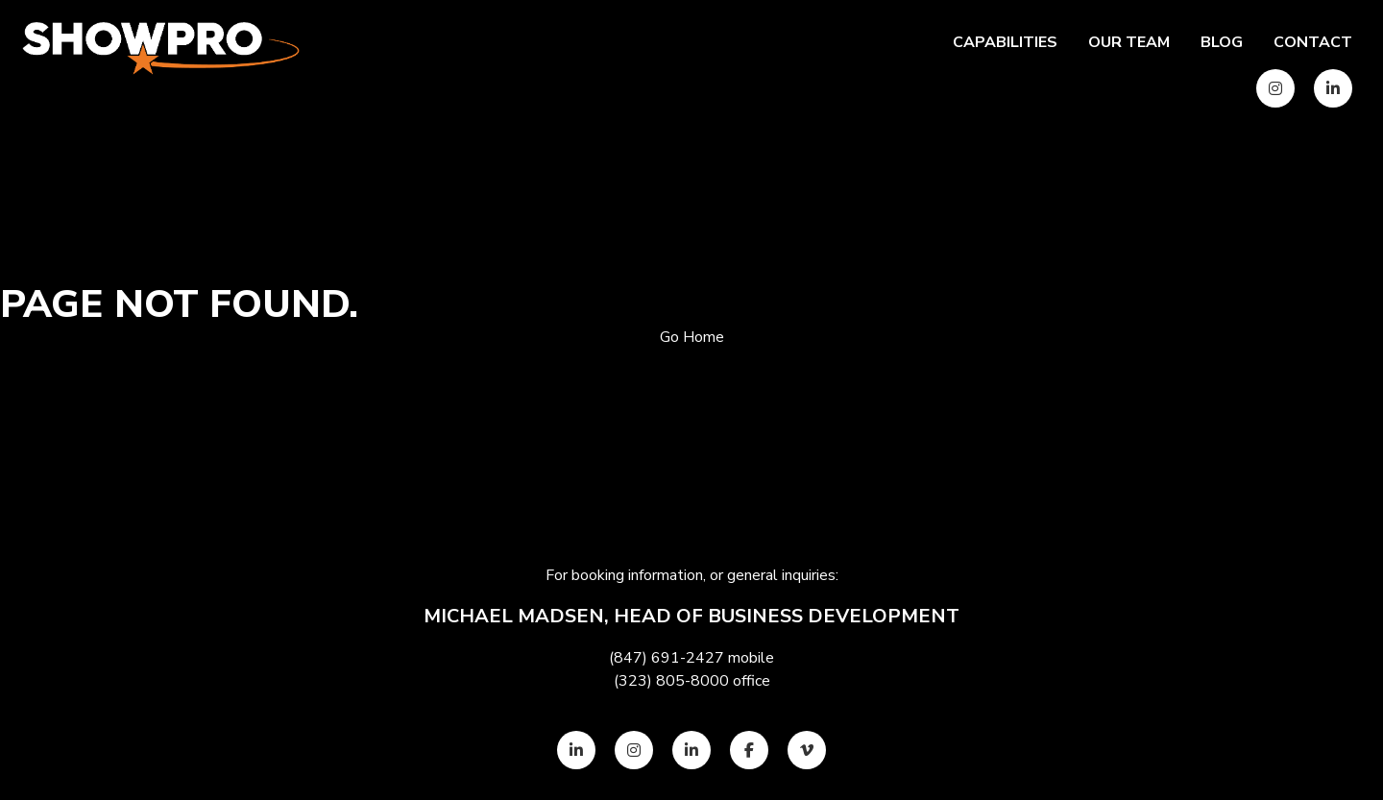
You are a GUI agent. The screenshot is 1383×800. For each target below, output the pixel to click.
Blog (1222, 42)
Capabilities (1005, 42)
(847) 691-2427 (666, 657)
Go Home (692, 337)
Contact (1313, 42)
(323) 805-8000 (671, 680)
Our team (1129, 42)
